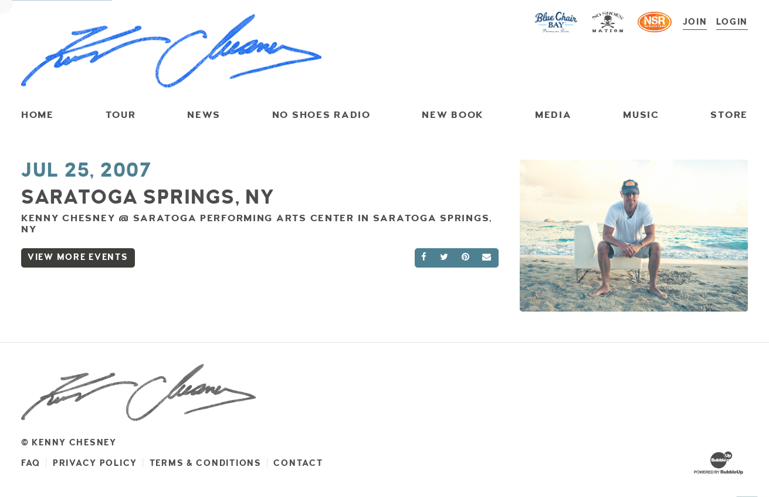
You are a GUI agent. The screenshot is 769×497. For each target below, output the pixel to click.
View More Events (78, 257)
